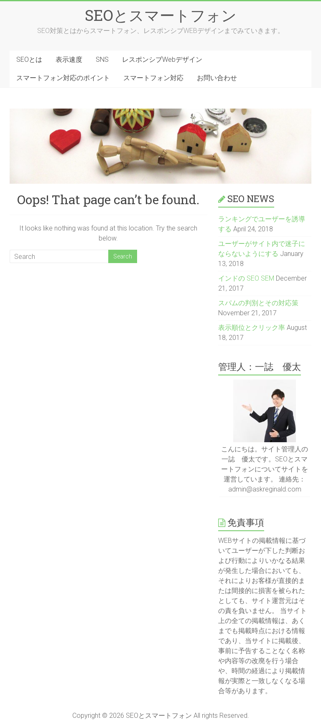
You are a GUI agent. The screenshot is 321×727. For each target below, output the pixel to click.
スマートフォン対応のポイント (63, 78)
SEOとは (29, 59)
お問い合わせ (217, 78)
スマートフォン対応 (153, 78)
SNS (102, 59)
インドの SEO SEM (246, 278)
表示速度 (69, 59)
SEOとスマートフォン (161, 15)
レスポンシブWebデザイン (162, 59)
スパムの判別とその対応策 (258, 303)
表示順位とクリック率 (251, 328)
